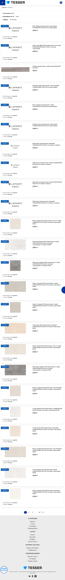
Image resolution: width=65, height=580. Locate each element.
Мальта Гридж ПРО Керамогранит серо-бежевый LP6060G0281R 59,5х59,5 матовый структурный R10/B (47, 389)
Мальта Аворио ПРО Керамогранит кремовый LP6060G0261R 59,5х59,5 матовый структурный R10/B (46, 492)
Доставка (32, 537)
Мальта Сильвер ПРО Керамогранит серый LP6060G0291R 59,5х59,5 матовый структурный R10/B (46, 306)
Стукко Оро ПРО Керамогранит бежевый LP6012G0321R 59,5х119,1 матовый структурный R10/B (46, 326)
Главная (3, 7)
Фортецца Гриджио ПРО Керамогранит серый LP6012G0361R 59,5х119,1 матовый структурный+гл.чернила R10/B (46, 368)
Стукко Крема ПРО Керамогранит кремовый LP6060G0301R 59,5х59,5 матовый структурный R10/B (46, 429)
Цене (17, 16)
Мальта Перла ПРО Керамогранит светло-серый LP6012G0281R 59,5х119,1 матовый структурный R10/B (46, 347)
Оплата (32, 534)
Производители (32, 528)
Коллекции (13, 19)
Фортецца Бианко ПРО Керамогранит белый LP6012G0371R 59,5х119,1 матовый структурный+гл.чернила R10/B (45, 243)
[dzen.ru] (35, 576)
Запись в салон (4, 569)
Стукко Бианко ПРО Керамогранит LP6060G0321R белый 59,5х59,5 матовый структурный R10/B (47, 409)
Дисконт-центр (32, 556)
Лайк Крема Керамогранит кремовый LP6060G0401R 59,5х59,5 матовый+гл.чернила (46, 144)
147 (40, 512)
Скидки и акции (32, 561)
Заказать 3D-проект (32, 548)
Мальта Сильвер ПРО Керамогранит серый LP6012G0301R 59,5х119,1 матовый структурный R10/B (46, 285)
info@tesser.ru (32, 550)
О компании (32, 526)
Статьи (32, 524)
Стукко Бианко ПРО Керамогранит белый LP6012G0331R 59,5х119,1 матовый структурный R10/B (46, 471)
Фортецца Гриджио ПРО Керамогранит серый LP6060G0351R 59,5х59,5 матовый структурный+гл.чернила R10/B (46, 264)
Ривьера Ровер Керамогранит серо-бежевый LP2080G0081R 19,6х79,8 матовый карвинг (45, 86)
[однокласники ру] (32, 576)
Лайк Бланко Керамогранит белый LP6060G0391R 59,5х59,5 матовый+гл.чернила (47, 163)
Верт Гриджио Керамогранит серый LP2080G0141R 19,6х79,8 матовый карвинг (44, 105)
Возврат (32, 539)
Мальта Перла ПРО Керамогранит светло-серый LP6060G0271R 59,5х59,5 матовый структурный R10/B (46, 222)
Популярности (8, 16)
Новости (32, 521)
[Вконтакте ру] (29, 576)
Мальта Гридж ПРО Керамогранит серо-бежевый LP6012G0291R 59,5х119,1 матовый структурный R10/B (47, 450)
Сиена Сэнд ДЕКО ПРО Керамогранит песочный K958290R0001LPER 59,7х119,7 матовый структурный (46, 47)
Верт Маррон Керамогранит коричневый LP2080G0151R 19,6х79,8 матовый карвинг (44, 27)
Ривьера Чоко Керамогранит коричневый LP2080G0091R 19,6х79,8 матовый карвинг (45, 125)
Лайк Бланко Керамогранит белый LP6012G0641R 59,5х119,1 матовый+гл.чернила (47, 182)
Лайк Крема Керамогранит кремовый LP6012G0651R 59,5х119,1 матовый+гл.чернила (46, 202)
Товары (5, 19)
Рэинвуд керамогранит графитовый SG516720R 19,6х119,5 (46, 67)
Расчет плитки (32, 541)
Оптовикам (32, 558)
